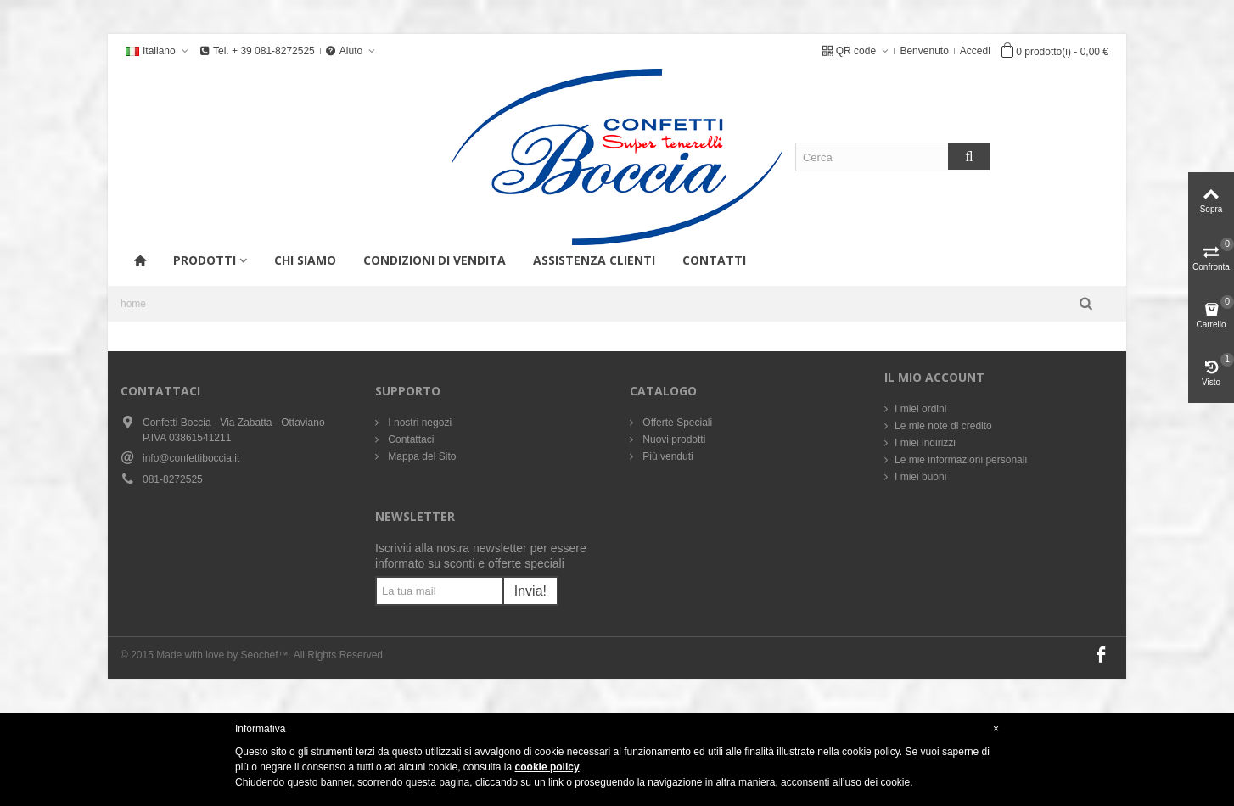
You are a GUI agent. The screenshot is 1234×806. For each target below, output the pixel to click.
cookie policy (547, 767)
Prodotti (204, 260)
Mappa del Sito (420, 456)
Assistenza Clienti (594, 260)
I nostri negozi (418, 422)
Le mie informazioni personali (961, 460)
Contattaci (409, 439)
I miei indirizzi (925, 443)
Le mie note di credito (943, 426)
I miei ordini (920, 409)
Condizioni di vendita (434, 260)
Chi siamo (305, 260)
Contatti (714, 260)
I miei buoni (920, 477)
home (133, 304)
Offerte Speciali (676, 422)
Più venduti (666, 456)
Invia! (530, 591)
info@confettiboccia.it (191, 458)
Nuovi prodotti (672, 439)
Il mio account (934, 377)
